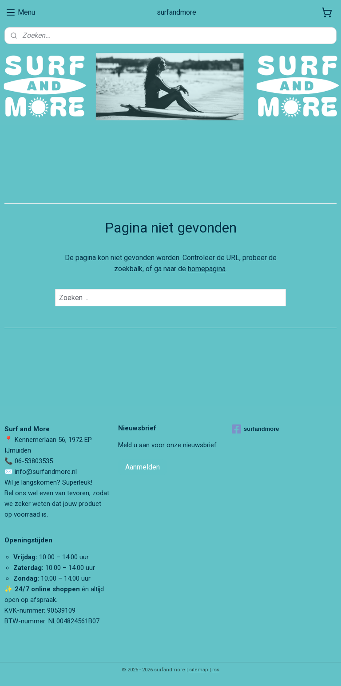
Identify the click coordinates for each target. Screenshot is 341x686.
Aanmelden (142, 467)
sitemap (198, 670)
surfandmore (255, 429)
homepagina (207, 269)
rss (215, 670)
